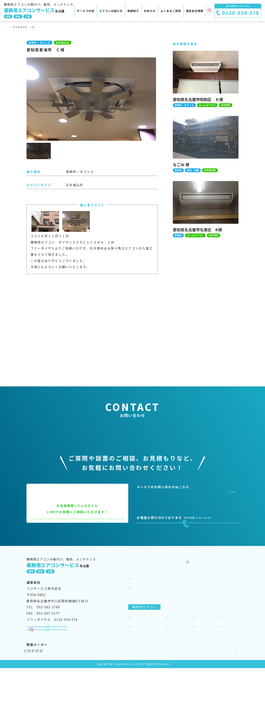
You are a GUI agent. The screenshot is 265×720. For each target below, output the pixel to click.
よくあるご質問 (170, 11)
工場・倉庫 (178, 667)
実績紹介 (133, 11)
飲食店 (174, 658)
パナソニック (80, 702)
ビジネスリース (179, 628)
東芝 (102, 702)
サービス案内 (138, 610)
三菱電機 (55, 702)
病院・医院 (141, 667)
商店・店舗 (205, 658)
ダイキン (33, 702)
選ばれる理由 (142, 628)
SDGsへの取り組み (223, 619)
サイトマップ (226, 702)
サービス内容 (85, 11)
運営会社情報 (194, 11)
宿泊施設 (231, 658)
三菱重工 (121, 702)
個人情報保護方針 (198, 702)
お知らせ (150, 11)
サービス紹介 (142, 619)
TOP (9, 27)
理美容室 (203, 667)
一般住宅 (231, 667)
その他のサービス (181, 601)
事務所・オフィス (146, 658)
